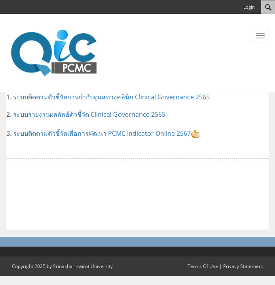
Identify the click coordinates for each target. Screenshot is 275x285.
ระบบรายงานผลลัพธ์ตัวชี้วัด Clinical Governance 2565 (89, 114)
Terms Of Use (203, 266)
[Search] (268, 7)
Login (249, 7)
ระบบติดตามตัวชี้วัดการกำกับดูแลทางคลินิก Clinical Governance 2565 (112, 97)
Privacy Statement (243, 266)
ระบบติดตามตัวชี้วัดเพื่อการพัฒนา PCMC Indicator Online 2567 (106, 133)
